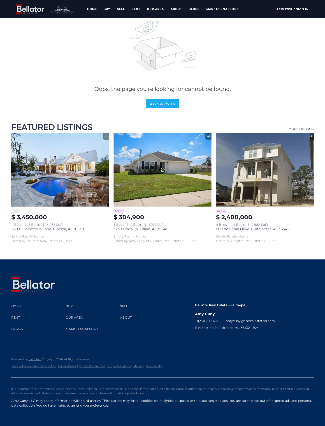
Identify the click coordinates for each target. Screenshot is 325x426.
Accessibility (154, 366)
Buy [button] (107, 9)
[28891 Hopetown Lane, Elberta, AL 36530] (60, 170)
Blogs (194, 9)
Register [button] (284, 9)
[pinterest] (243, 337)
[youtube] (225, 337)
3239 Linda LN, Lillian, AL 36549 (141, 229)
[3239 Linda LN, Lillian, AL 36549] (162, 170)
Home (92, 9)
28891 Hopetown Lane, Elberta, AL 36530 (47, 229)
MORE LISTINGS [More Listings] (301, 129)
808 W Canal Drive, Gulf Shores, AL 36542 (252, 229)
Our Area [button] (155, 9)
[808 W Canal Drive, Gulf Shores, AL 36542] (265, 170)
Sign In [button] (302, 9)
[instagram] (216, 337)
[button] (30, 9)
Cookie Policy (67, 366)
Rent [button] (136, 9)
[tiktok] (234, 337)
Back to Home (163, 103)
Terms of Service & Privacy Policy (33, 366)
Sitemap (138, 366)
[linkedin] (207, 337)
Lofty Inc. (34, 359)
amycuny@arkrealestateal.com (250, 321)
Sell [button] (121, 9)
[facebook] (198, 337)
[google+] (252, 337)
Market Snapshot (222, 9)
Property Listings (119, 366)
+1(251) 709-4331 (207, 321)
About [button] (176, 9)
